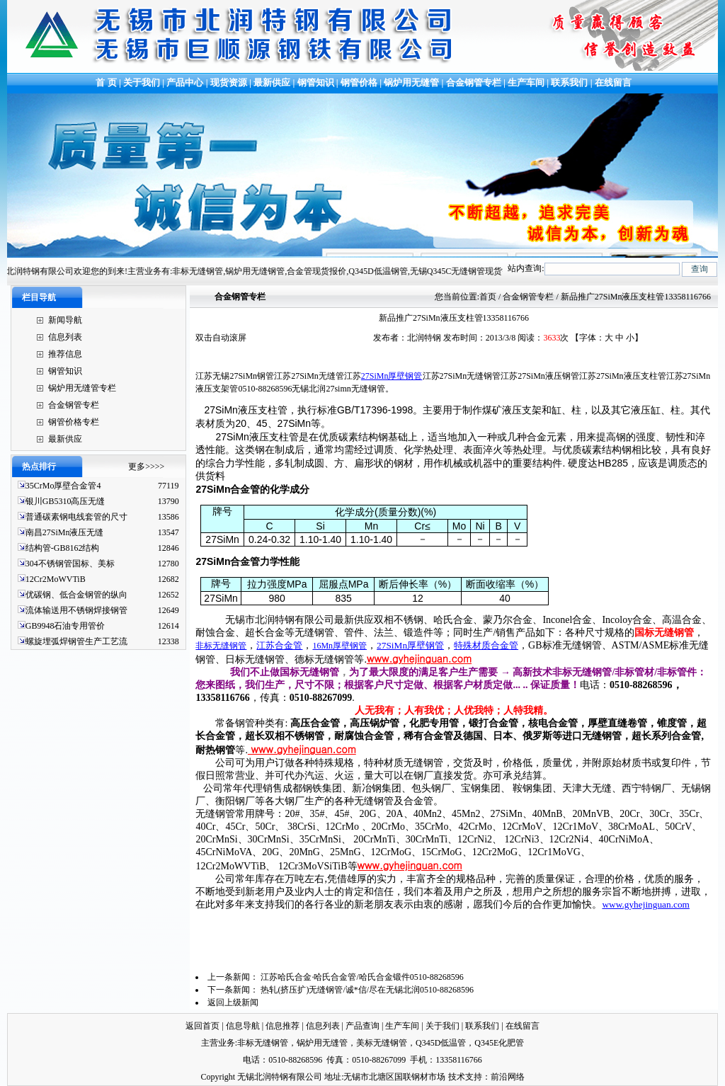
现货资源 (229, 82)
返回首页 (202, 1026)
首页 (487, 297)
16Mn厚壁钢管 (339, 646)
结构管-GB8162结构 (62, 548)
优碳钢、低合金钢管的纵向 (76, 595)
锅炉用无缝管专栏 (82, 388)
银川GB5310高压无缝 (65, 501)
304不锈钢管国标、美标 (70, 563)
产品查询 (362, 1026)
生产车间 (527, 82)
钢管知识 (315, 82)
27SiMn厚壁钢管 (392, 376)
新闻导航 (65, 320)
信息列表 (65, 337)
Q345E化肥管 (499, 1043)
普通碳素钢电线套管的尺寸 (76, 517)
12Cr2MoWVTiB (55, 579)
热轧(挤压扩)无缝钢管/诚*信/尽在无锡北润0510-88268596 (367, 990)
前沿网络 (508, 1077)
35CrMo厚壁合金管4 (63, 486)
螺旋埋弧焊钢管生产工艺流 (76, 641)
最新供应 (272, 82)
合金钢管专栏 (473, 82)
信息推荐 (282, 1026)
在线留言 (613, 82)
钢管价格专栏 (73, 422)
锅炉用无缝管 (411, 82)
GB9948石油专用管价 (65, 626)
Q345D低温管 (441, 1043)
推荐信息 (65, 354)
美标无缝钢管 (381, 1043)
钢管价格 (359, 82)
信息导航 (243, 1026)
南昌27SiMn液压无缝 (64, 532)
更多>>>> (146, 466)
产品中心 (184, 82)
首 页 (105, 82)
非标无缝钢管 (220, 646)
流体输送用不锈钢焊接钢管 (76, 610)
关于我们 (141, 82)
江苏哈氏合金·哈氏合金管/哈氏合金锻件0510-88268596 (362, 977)
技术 (456, 1077)
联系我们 (569, 82)
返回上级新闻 (232, 1002)
